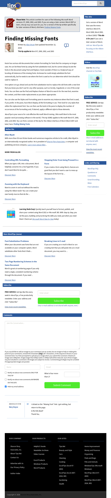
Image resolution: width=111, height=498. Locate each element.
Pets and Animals (90, 462)
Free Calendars (93, 187)
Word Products (39, 468)
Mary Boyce (13, 407)
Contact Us (14, 457)
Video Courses (39, 454)
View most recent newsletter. (15, 307)
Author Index (15, 473)
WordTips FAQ (93, 168)
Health (61, 484)
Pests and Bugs (90, 458)
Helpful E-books (40, 446)
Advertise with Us (16, 463)
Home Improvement (92, 446)
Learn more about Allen (36, 145)
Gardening (63, 480)
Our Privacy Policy (17, 467)
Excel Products (39, 460)
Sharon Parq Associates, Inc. (31, 494)
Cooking (62, 462)
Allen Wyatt (30, 45)
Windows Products (41, 464)
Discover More (10, 175)
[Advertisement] (98, 239)
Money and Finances (92, 450)
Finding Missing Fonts (52, 27)
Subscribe (59, 300)
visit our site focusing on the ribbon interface (94, 48)
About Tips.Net (15, 453)
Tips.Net (62, 446)
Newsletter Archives (41, 450)
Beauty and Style (65, 450)
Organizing (88, 454)
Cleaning (62, 458)
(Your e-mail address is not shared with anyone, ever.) (58, 305)
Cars (60, 454)
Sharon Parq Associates (56, 141)
